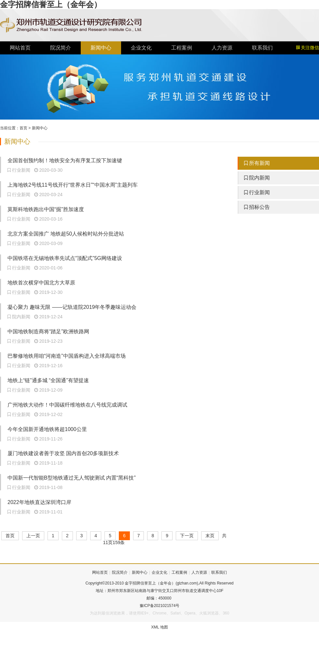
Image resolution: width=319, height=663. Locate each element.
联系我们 (262, 47)
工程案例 (181, 47)
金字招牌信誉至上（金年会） (51, 4)
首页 (23, 128)
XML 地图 (159, 627)
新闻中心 (100, 47)
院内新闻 (257, 177)
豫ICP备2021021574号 (160, 605)
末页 (210, 535)
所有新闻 (257, 163)
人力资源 (222, 47)
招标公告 (257, 207)
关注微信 (307, 47)
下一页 (187, 535)
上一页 (33, 535)
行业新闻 (257, 192)
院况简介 (60, 47)
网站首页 (20, 47)
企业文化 (141, 47)
